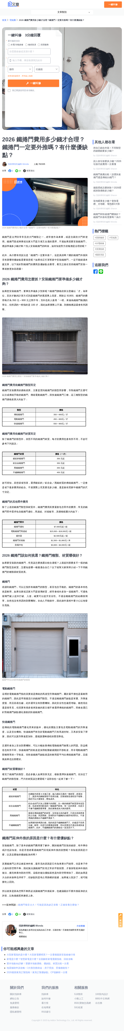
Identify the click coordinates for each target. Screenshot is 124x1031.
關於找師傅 (15, 994)
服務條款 (14, 1007)
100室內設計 (101, 994)
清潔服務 (43, 44)
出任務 (98, 1003)
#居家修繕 (99, 237)
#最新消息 (99, 255)
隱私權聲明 (15, 1012)
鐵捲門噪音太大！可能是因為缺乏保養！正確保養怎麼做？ (48, 905)
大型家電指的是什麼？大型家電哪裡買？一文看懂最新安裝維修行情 (41, 954)
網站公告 (14, 998)
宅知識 (13, 20)
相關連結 (23, 936)
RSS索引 (46, 1012)
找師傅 (44, 994)
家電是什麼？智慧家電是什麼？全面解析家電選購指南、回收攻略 (40, 959)
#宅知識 (113, 237)
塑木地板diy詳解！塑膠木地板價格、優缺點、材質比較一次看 (38, 963)
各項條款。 (31, 90)
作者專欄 (81, 926)
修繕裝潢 (30, 44)
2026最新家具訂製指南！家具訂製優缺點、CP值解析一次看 (37, 972)
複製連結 (30, 170)
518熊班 (78, 994)
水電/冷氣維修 (15, 44)
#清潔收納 (99, 249)
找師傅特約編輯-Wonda (18, 164)
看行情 (44, 1003)
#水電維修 (99, 243)
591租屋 (78, 1007)
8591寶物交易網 (82, 1003)
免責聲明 (14, 1003)
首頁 (4, 20)
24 (20, 171)
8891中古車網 (102, 998)
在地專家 (46, 1007)
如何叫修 (46, 998)
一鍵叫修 (113, 4)
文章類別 (62, 12)
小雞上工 (78, 998)
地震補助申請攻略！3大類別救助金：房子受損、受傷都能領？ (38, 968)
